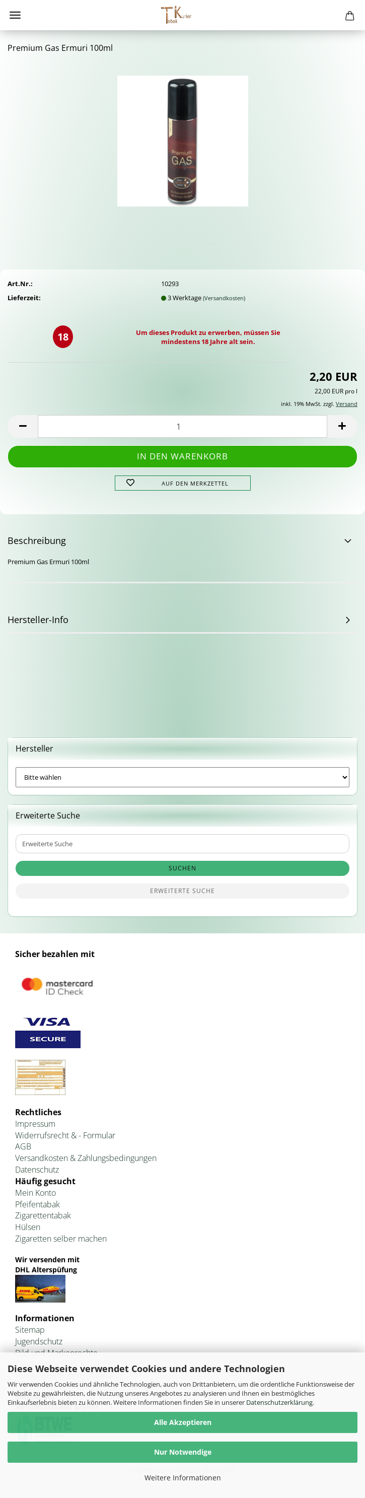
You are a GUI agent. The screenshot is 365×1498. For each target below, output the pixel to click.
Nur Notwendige (182, 1452)
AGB (23, 1146)
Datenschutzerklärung (279, 1402)
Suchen (182, 868)
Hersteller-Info (38, 620)
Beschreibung (37, 540)
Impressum (35, 1123)
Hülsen (27, 1227)
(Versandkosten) (224, 298)
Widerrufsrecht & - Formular (65, 1135)
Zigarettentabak (43, 1215)
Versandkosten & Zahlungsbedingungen (86, 1158)
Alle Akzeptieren (182, 1422)
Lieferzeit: (24, 297)
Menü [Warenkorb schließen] (15, 15)
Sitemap (30, 1329)
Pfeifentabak (37, 1204)
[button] (23, 426)
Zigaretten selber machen (61, 1238)
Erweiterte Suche (182, 891)
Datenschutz (37, 1169)
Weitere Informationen (182, 1477)
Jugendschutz (38, 1341)
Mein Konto (35, 1192)
